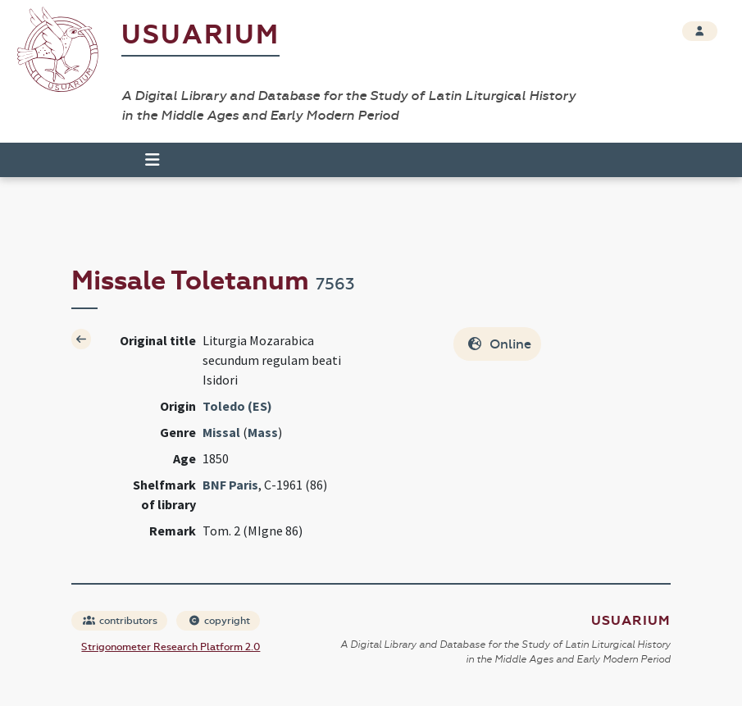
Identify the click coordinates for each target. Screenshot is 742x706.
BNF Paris (230, 484)
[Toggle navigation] (145, 160)
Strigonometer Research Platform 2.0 (170, 647)
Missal (221, 432)
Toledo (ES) (237, 406)
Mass (263, 432)
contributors (120, 620)
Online (499, 344)
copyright (219, 620)
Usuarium (200, 35)
